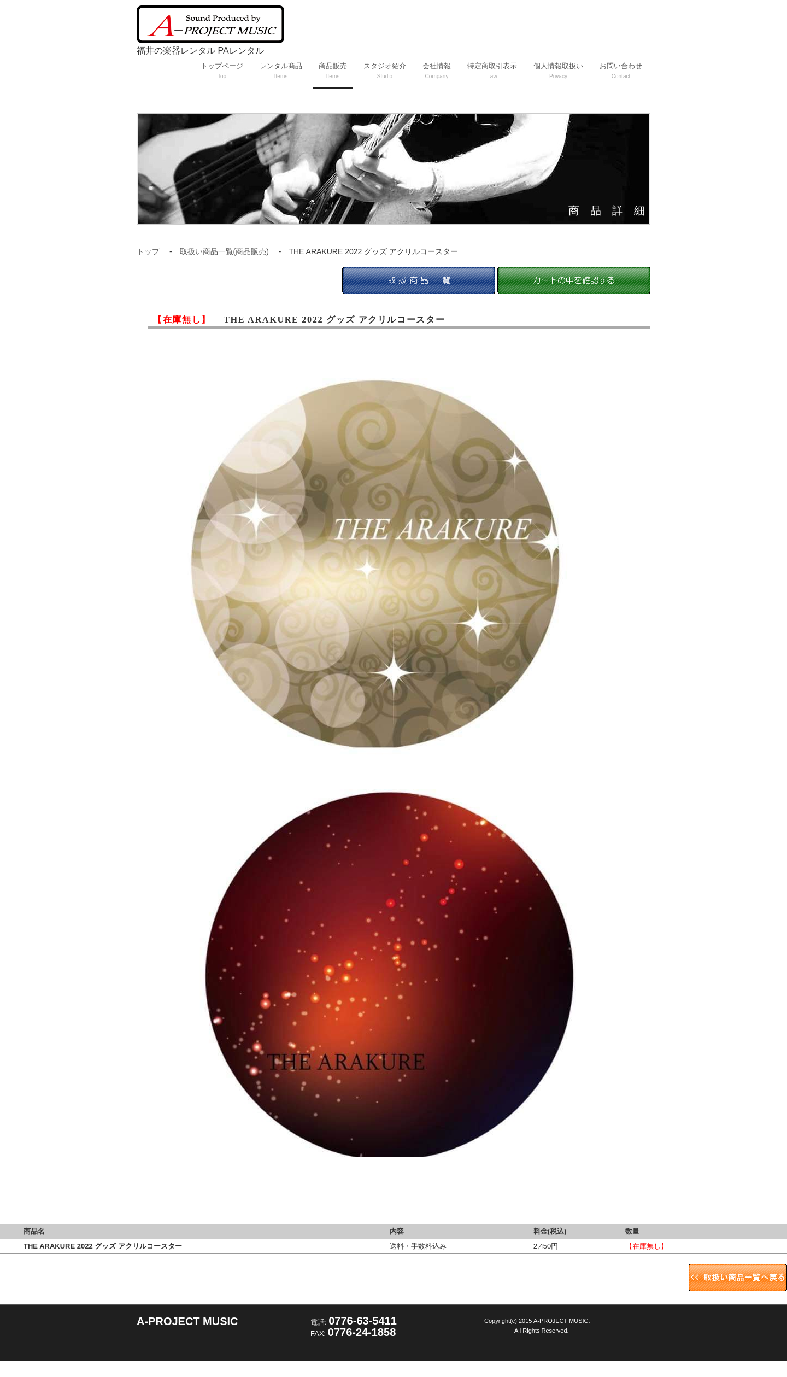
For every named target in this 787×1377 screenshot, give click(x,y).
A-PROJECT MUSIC (187, 1321)
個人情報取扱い (558, 70)
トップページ (222, 70)
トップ (148, 251)
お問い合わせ (621, 70)
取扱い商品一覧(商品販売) (224, 251)
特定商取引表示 (492, 70)
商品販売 (333, 70)
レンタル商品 (281, 70)
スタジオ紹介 (384, 70)
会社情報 (436, 70)
